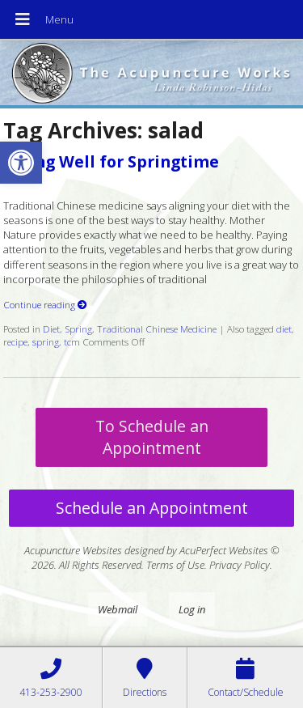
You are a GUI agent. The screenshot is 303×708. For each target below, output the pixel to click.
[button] (21, 163)
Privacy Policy (239, 564)
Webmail (117, 609)
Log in (192, 609)
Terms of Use (175, 564)
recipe (15, 341)
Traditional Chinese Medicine (157, 328)
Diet (51, 328)
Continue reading (45, 304)
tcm (72, 341)
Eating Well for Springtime (111, 161)
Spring (78, 328)
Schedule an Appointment (152, 508)
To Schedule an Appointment (151, 437)
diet (284, 328)
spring (45, 341)
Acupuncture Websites (73, 550)
